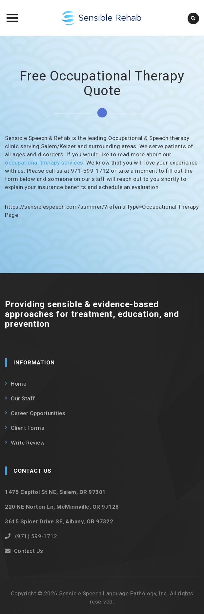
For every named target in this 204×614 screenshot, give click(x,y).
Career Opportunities (38, 413)
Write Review (28, 442)
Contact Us (28, 551)
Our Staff (23, 398)
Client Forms (27, 428)
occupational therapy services (44, 162)
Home (18, 383)
